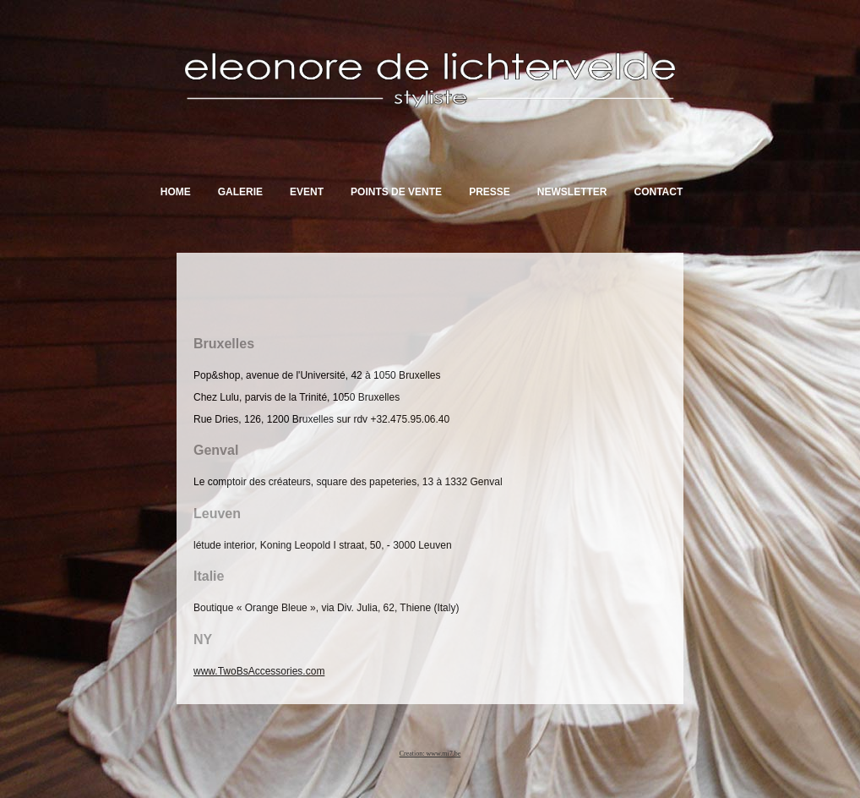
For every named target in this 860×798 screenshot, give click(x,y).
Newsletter (572, 192)
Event (307, 192)
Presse (489, 192)
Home (176, 192)
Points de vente (396, 192)
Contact (658, 192)
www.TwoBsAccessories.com (258, 671)
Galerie (240, 192)
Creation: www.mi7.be (430, 753)
